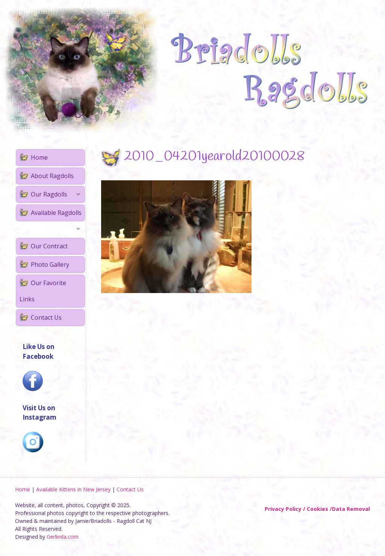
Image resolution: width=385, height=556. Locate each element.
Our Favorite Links (43, 291)
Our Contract (49, 246)
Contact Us (46, 317)
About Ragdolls (52, 176)
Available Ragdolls (58, 214)
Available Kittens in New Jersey (73, 489)
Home (39, 157)
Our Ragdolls (58, 194)
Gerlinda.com (63, 536)
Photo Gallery (50, 264)
